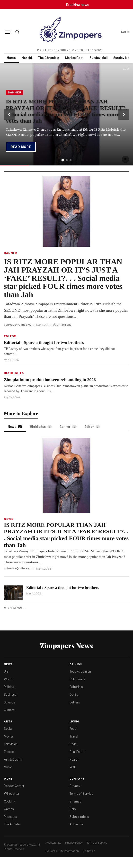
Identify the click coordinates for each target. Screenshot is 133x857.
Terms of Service (81, 793)
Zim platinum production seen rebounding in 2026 (50, 379)
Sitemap (75, 801)
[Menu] (7, 32)
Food (73, 728)
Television (11, 744)
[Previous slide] (9, 114)
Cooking (9, 801)
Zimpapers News (66, 645)
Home (11, 58)
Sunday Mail (98, 58)
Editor (10, 336)
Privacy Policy (74, 842)
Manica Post (74, 58)
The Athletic (12, 824)
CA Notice (89, 851)
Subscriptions (79, 817)
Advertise (76, 824)
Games (9, 809)
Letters (75, 702)
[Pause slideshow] (125, 159)
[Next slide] (123, 114)
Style (73, 744)
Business (10, 694)
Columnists (77, 679)
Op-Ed (74, 694)
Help (73, 809)
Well (73, 767)
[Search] (17, 32)
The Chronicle (48, 58)
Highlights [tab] (41, 426)
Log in (125, 31)
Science (9, 702)
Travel (74, 736)
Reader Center (14, 786)
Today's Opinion (80, 671)
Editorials (76, 687)
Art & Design (13, 759)
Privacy (75, 786)
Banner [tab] (68, 426)
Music (8, 767)
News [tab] (15, 426)
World (8, 679)
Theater (9, 752)
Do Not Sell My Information (62, 851)
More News (13, 608)
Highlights (14, 373)
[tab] (62, 160)
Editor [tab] (92, 426)
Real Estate (77, 752)
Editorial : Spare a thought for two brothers (44, 342)
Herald (27, 58)
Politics (9, 687)
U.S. (6, 671)
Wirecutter (11, 793)
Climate (9, 710)
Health (74, 759)
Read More (21, 147)
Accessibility (53, 842)
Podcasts (10, 817)
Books (8, 728)
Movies (9, 736)
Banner (10, 253)
